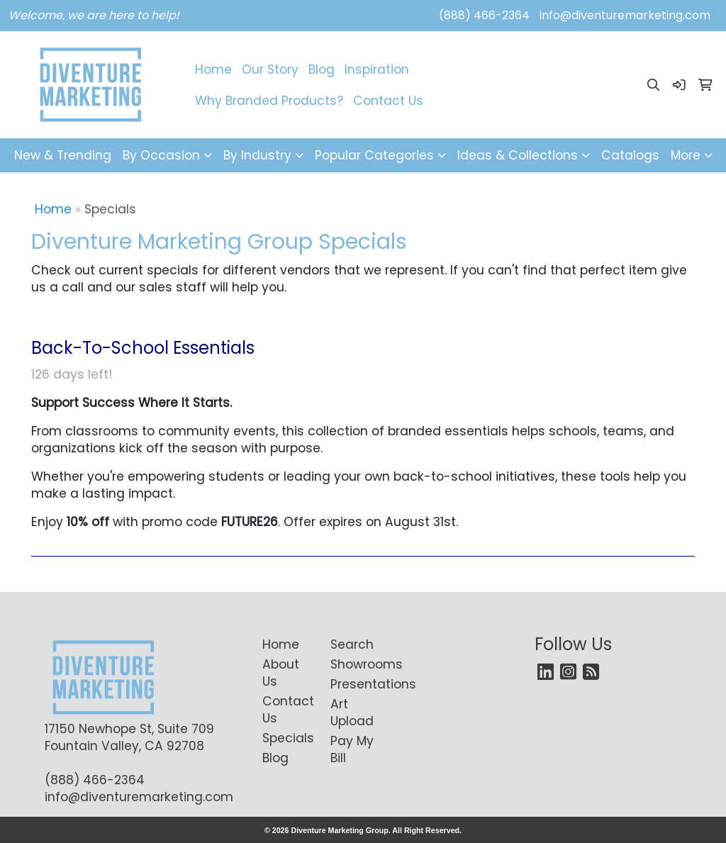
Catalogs (630, 155)
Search (352, 644)
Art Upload (352, 713)
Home (213, 69)
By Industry (257, 155)
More (685, 155)
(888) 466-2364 (484, 15)
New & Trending (62, 155)
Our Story (270, 69)
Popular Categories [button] (374, 155)
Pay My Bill (352, 749)
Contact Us (388, 100)
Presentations (355, 684)
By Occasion (161, 155)
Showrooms (355, 664)
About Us (280, 673)
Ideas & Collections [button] (517, 155)
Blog (321, 69)
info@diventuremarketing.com (625, 15)
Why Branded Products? (269, 100)
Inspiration (377, 69)
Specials (287, 738)
